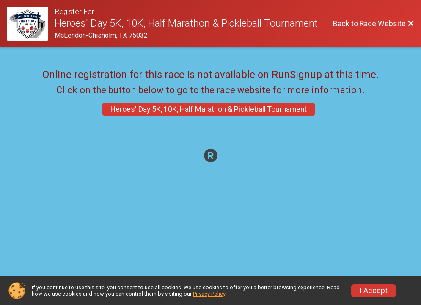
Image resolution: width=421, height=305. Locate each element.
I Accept (374, 290)
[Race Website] (31, 24)
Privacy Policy (209, 294)
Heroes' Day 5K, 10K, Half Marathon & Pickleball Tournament (208, 109)
